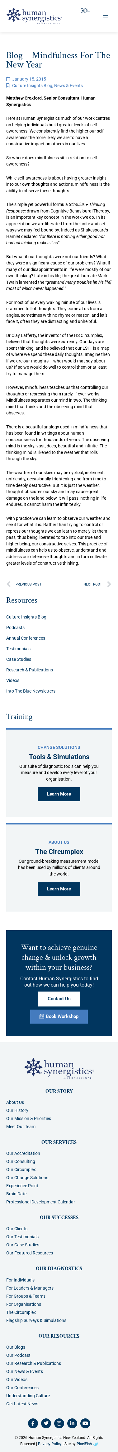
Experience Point (22, 1185)
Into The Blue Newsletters (30, 691)
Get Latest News (22, 1403)
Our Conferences (22, 1387)
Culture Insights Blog (32, 85)
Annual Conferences (25, 638)
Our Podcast (18, 1355)
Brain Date (16, 1193)
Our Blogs (15, 1347)
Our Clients (16, 1228)
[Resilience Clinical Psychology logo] (59, 1068)
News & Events (68, 85)
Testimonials (18, 648)
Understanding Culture (28, 1395)
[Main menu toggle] (105, 15)
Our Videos (16, 1379)
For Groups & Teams (25, 1296)
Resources (21, 600)
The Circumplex (21, 1312)
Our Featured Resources (29, 1252)
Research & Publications (29, 669)
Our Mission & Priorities (28, 1118)
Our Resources (59, 1336)
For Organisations (23, 1304)
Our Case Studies (22, 1244)
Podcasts (15, 627)
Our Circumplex (21, 1169)
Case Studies (18, 659)
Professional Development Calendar (40, 1201)
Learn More (59, 794)
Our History (17, 1110)
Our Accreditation (23, 1153)
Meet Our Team (20, 1126)
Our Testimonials (22, 1236)
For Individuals (20, 1279)
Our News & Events (24, 1371)
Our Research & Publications (33, 1363)
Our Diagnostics (59, 1268)
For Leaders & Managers (30, 1288)
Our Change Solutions (27, 1177)
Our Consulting (20, 1161)
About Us (15, 1102)
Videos (12, 680)
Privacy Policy (50, 1444)
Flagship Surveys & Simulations (36, 1320)
